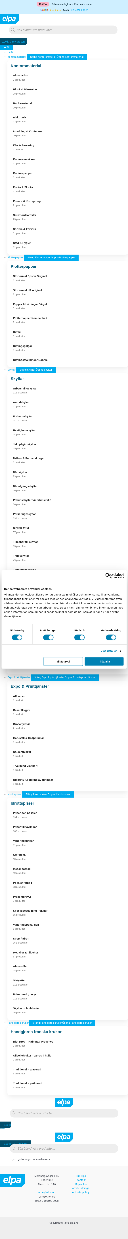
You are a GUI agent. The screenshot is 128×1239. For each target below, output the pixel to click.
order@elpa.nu (46, 1192)
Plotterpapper (24, 266)
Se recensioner (79, 10)
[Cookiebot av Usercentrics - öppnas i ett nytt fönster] (108, 575)
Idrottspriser (22, 803)
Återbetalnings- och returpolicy (81, 1190)
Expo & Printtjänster (30, 686)
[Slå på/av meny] (6, 47)
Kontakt (81, 1180)
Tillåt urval (63, 661)
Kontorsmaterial (26, 66)
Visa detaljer (109, 650)
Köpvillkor (81, 1184)
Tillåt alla (104, 661)
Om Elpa (81, 1176)
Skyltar (17, 378)
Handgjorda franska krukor (36, 1032)
